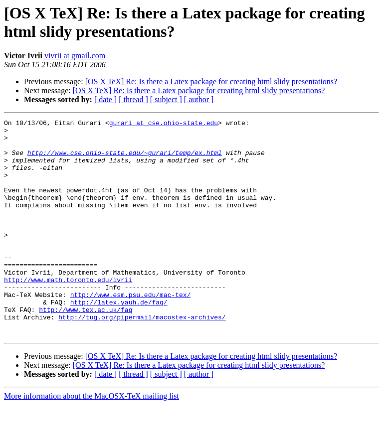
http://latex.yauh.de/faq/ (119, 339)
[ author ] (199, 99)
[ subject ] (166, 99)
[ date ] (105, 99)
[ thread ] (133, 99)
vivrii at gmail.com (74, 55)
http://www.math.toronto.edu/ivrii (68, 312)
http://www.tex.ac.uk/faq (85, 348)
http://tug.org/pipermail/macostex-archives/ (141, 357)
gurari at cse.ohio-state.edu (163, 124)
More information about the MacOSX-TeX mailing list (91, 439)
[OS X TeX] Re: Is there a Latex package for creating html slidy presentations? (211, 81)
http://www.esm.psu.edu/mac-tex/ (130, 330)
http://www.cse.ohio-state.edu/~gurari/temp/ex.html (124, 159)
